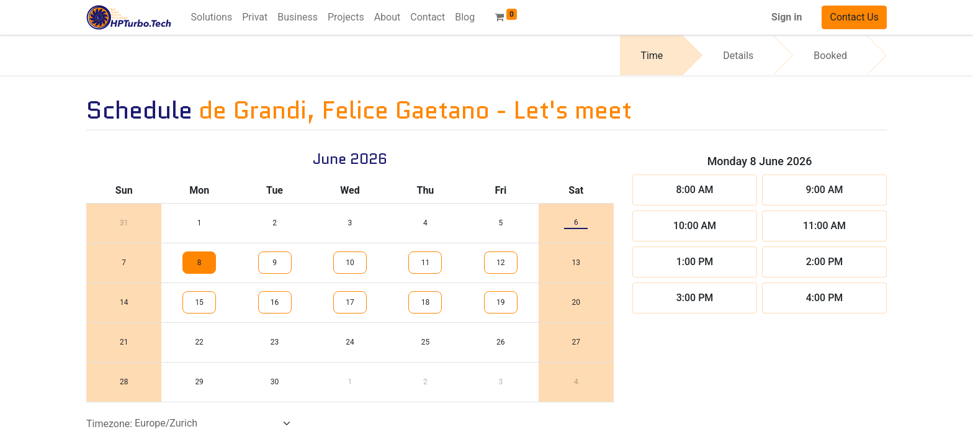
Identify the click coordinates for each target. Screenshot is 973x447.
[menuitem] (212, 17)
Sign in (786, 17)
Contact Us (854, 17)
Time (651, 55)
